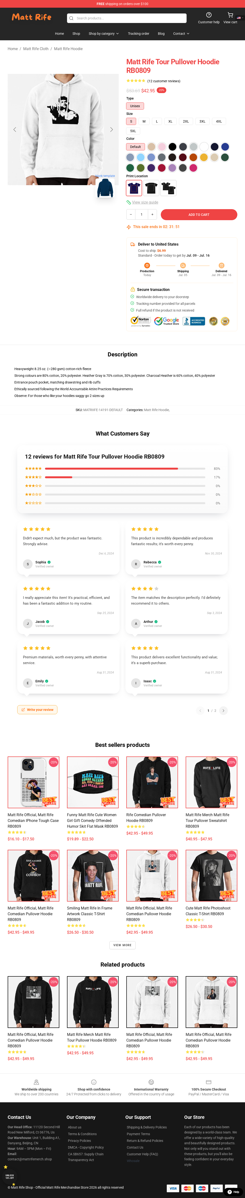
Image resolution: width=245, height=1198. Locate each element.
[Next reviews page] (223, 710)
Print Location (137, 176)
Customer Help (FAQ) (142, 1154)
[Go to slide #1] (38, 212)
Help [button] (233, 1192)
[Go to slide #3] (88, 212)
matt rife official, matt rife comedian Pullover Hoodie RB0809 (30, 914)
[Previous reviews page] (200, 710)
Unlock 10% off (10, 1176)
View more (122, 945)
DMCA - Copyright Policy (86, 1147)
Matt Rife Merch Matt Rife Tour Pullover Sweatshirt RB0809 (207, 821)
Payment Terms (138, 1134)
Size (129, 114)
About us (74, 1127)
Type (130, 98)
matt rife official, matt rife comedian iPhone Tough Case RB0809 (33, 821)
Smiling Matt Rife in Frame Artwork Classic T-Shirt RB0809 (89, 914)
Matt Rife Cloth (36, 49)
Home (13, 49)
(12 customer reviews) (163, 81)
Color (130, 139)
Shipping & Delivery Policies (147, 1127)
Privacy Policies (79, 1141)
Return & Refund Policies (145, 1141)
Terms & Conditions (82, 1134)
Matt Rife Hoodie (68, 49)
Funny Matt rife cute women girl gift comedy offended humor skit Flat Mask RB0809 (92, 821)
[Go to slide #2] (63, 212)
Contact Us (135, 1147)
